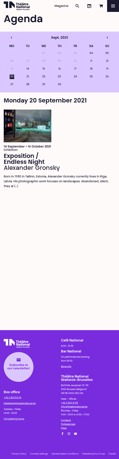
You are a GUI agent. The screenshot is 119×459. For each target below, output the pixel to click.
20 (11, 77)
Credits (112, 454)
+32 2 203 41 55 (69, 403)
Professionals (68, 424)
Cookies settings (39, 454)
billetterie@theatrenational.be (20, 403)
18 (91, 69)
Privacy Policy (19, 454)
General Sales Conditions (65, 454)
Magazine (61, 6)
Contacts (66, 420)
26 (107, 77)
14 (27, 69)
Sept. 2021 (52, 38)
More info (66, 367)
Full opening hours (14, 419)
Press (64, 428)
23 (59, 77)
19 (107, 69)
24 (75, 77)
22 (43, 77)
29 (43, 84)
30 (59, 84)
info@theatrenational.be (74, 407)
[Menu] (113, 6)
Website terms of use (93, 454)
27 (11, 84)
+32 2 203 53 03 (12, 398)
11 (91, 61)
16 (59, 69)
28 (27, 84)
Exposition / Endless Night (24, 159)
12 (107, 61)
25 (91, 77)
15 (43, 69)
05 (107, 53)
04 (91, 53)
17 (75, 69)
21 (28, 77)
